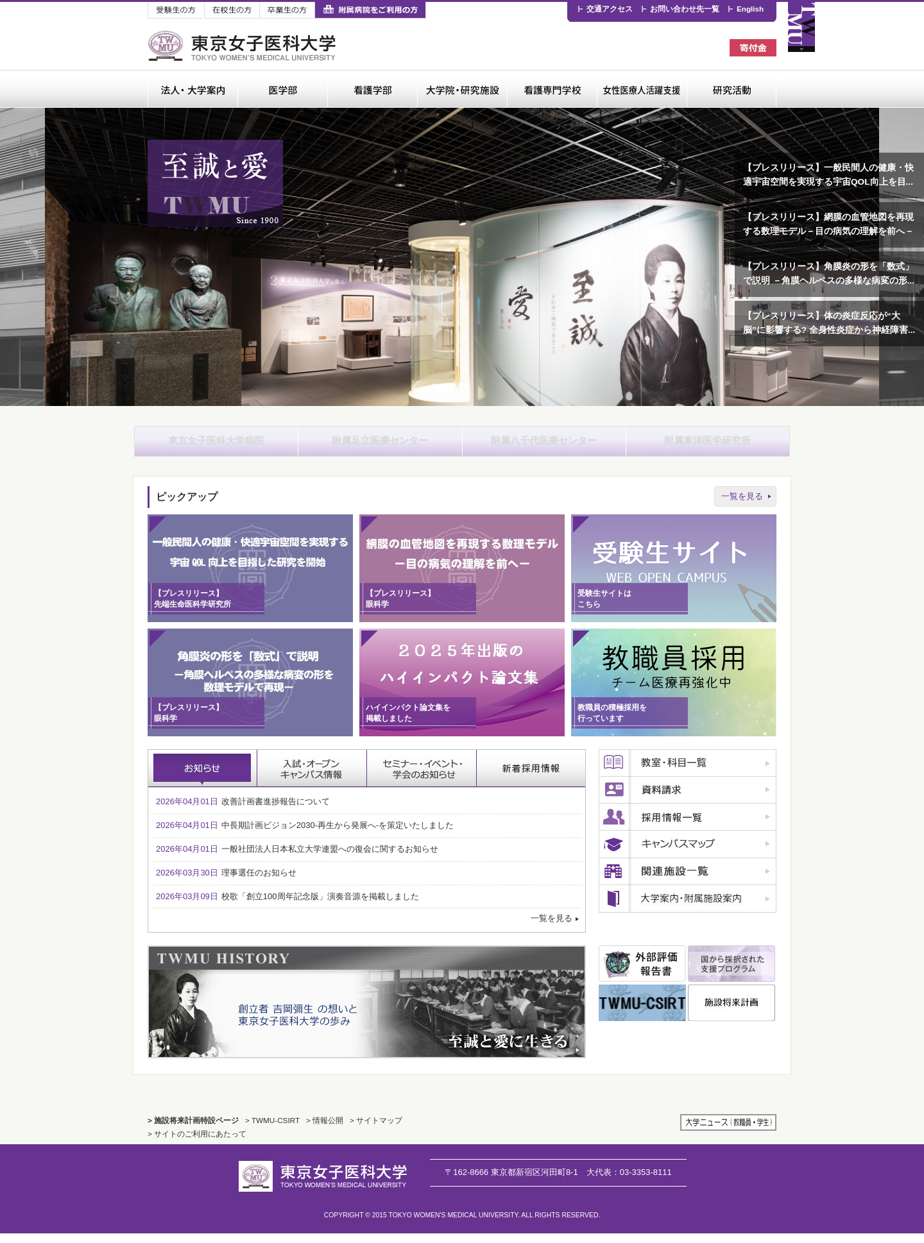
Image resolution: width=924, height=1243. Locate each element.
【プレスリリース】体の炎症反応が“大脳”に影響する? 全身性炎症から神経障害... (829, 323)
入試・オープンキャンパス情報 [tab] (312, 778)
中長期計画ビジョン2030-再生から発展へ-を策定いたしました (305, 835)
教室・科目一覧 (687, 772)
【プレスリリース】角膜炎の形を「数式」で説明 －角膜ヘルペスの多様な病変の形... (828, 273)
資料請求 (687, 799)
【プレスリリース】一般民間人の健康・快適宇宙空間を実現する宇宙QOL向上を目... (828, 175)
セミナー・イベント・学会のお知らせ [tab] (422, 778)
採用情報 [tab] (531, 778)
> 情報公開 (324, 1130)
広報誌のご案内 (687, 908)
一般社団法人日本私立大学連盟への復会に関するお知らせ (297, 858)
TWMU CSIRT (642, 1012)
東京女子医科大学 (243, 46)
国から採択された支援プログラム (731, 973)
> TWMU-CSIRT (272, 1130)
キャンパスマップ (687, 854)
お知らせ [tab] (202, 778)
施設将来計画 (731, 1012)
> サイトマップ (376, 1130)
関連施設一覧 (687, 881)
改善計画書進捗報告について (243, 811)
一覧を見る (742, 505)
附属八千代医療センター (544, 445)
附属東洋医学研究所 (708, 445)
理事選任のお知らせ (226, 881)
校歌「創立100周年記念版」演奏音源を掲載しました (287, 905)
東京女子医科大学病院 (216, 445)
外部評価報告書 (642, 973)
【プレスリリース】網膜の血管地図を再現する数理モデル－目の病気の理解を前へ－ (828, 224)
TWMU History (367, 1011)
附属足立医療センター (380, 445)
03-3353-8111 (629, 1181)
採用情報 (687, 826)
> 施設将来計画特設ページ (193, 1130)
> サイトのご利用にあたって (197, 1143)
